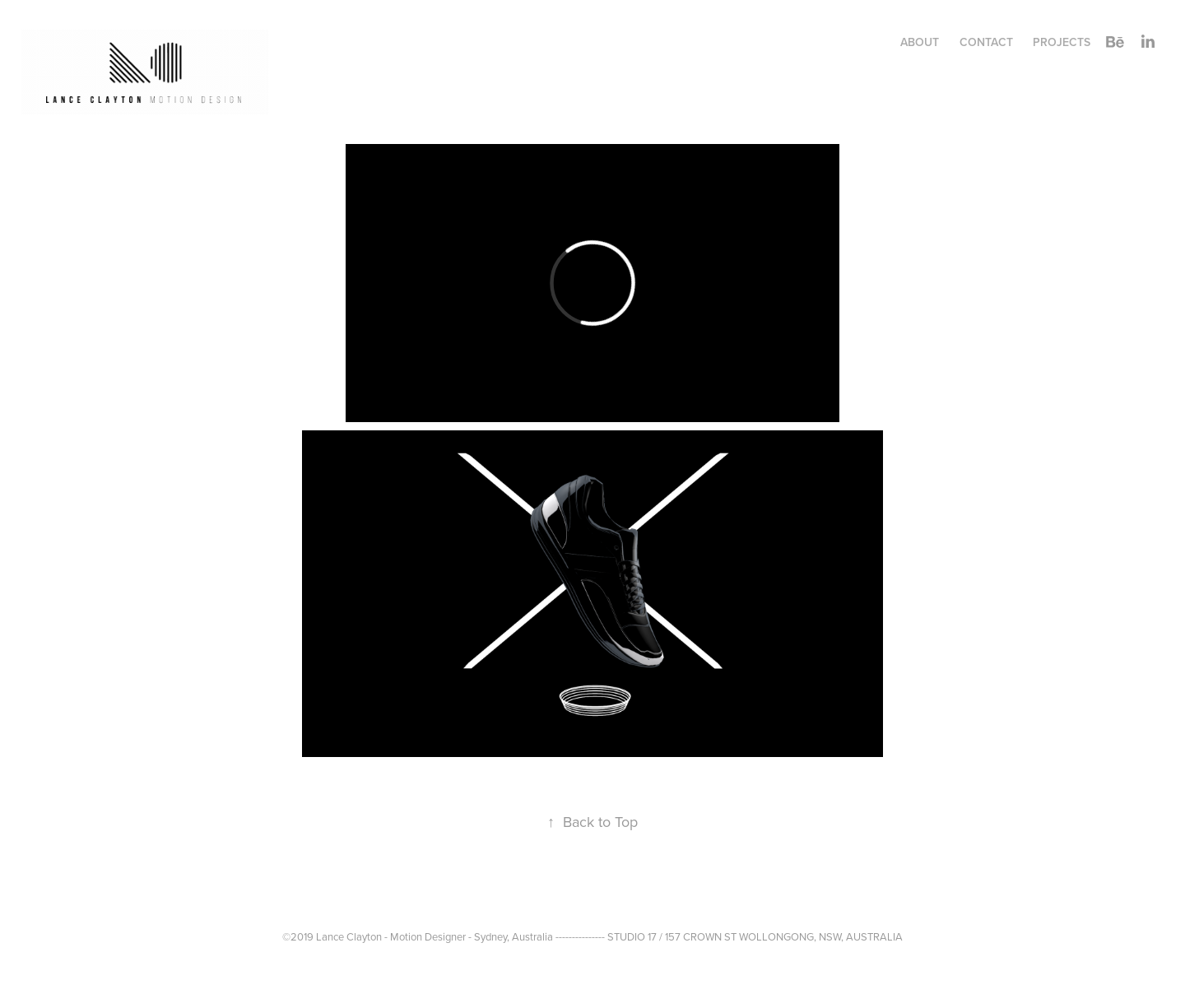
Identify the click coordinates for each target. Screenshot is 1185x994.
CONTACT (986, 42)
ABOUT (919, 42)
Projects (1061, 42)
